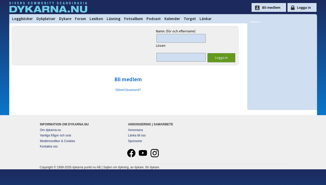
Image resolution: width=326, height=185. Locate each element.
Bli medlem (128, 79)
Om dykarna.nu (50, 130)
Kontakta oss (49, 146)
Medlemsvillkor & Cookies (57, 141)
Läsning (114, 18)
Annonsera (135, 130)
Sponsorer (135, 141)
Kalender (172, 18)
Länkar (206, 18)
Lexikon (96, 18)
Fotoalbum (133, 18)
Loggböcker (22, 18)
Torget (190, 18)
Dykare (65, 18)
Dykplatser (45, 18)
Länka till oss (137, 135)
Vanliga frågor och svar (56, 135)
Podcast (153, 18)
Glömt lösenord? (128, 89)
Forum (80, 18)
